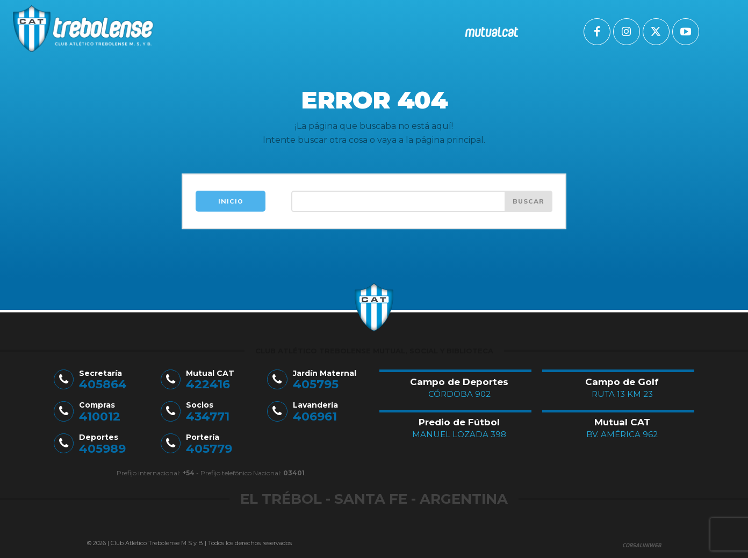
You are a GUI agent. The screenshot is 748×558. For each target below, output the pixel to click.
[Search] (528, 201)
